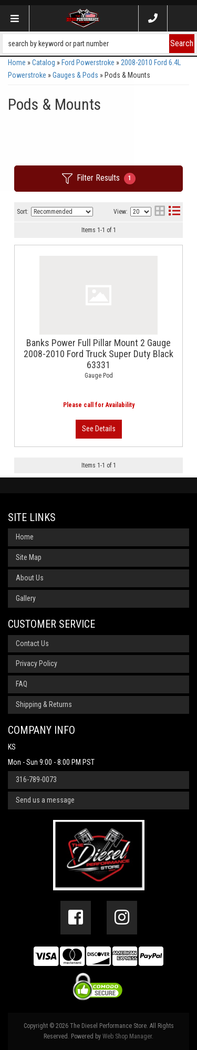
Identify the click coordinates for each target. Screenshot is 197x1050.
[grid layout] (159, 212)
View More (99, 429)
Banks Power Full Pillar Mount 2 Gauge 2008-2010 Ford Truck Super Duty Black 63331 (98, 353)
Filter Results (99, 178)
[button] (98, 43)
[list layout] (174, 212)
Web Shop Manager (127, 1036)
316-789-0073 (36, 779)
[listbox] (62, 211)
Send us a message (45, 800)
